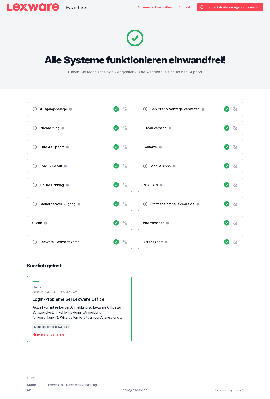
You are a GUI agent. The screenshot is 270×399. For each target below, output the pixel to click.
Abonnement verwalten (155, 7)
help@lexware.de (135, 390)
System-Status (76, 7)
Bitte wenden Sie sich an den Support (169, 72)
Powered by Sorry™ (229, 390)
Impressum (55, 385)
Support (184, 7)
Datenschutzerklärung (81, 385)
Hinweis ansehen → (48, 334)
